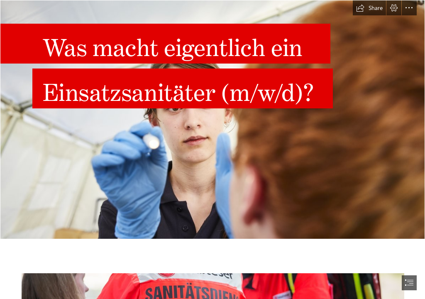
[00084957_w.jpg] (212, 119)
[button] (369, 7)
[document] (212, 149)
